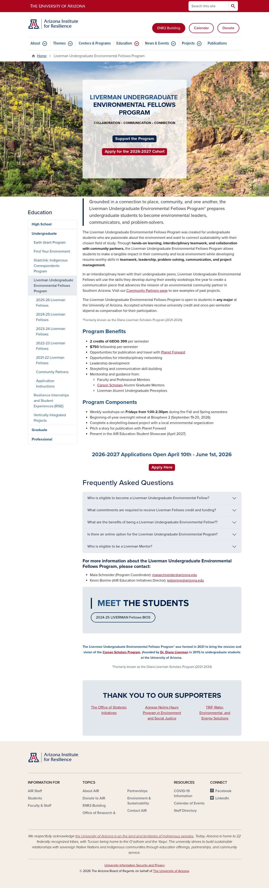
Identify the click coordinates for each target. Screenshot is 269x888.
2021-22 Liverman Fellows (50, 360)
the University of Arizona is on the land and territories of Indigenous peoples (134, 836)
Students (35, 798)
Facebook (223, 791)
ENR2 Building (168, 28)
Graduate (39, 430)
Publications (217, 43)
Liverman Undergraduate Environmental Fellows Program (53, 285)
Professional (42, 439)
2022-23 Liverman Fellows (50, 346)
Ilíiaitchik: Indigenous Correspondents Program (51, 266)
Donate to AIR (94, 798)
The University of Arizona (171, 871)
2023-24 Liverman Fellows (50, 332)
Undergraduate (44, 233)
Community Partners (52, 372)
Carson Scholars (110, 385)
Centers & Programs (95, 43)
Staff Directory (185, 810)
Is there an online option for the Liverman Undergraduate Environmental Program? (152, 534)
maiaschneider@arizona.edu (174, 575)
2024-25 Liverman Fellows (50, 317)
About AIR (91, 791)
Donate (228, 28)
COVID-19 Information (183, 793)
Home (42, 56)
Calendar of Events (189, 803)
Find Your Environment (52, 251)
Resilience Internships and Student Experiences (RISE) (51, 400)
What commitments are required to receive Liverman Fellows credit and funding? (151, 510)
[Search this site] (208, 6)
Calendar (201, 28)
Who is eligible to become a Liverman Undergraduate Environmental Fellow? (148, 498)
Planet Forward (173, 352)
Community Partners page (147, 290)
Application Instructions (45, 384)
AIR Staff (35, 791)
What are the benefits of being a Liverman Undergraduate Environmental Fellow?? (152, 522)
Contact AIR (137, 810)
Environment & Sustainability (139, 801)
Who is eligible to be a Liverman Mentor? (119, 546)
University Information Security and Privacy (134, 865)
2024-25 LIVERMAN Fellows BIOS (123, 617)
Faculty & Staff (39, 805)
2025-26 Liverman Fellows (50, 303)
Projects (188, 43)
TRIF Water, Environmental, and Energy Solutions (214, 713)
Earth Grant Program (50, 242)
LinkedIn (222, 798)
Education (124, 43)
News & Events (157, 43)
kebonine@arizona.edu (185, 580)
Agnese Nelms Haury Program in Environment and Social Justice (162, 713)
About (35, 43)
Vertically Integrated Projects (50, 418)
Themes (59, 43)
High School (42, 224)
